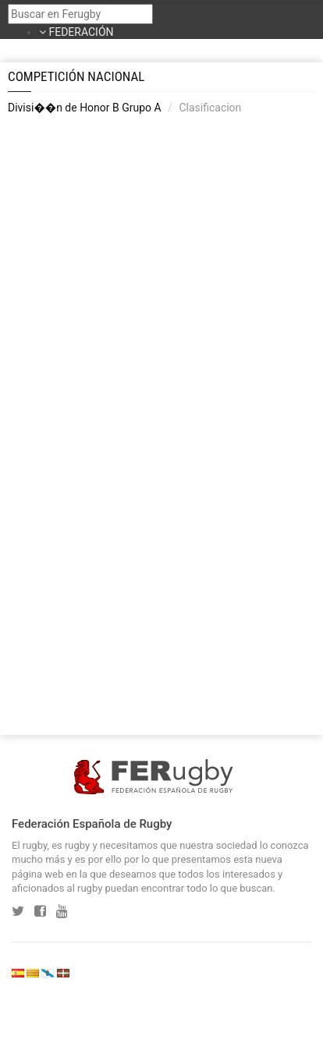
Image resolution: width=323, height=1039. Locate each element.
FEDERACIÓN (80, 32)
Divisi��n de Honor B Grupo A (85, 107)
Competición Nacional (76, 76)
